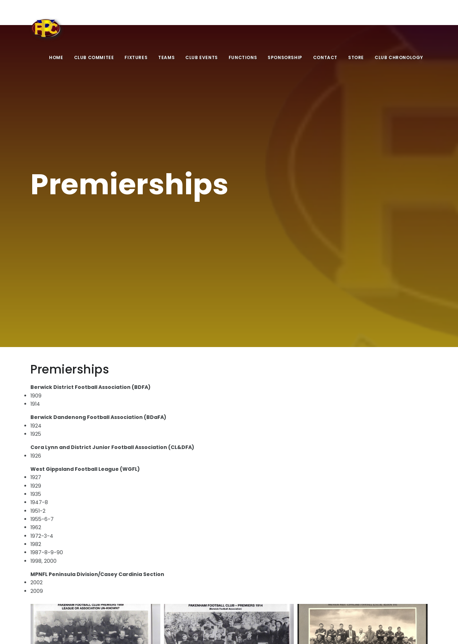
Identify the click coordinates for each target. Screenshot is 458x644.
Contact (325, 57)
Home (56, 57)
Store (356, 57)
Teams (166, 57)
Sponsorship (285, 57)
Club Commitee (94, 57)
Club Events (201, 57)
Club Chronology (399, 57)
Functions (243, 57)
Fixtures (136, 57)
